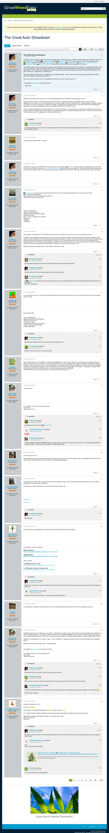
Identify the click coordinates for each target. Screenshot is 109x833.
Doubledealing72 (12, 487)
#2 (102, 95)
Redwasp (12, 63)
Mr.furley (82, 62)
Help (84, 826)
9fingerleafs (30, 64)
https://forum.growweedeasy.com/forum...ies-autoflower (39, 569)
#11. (99, 513)
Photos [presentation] (26, 45)
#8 (102, 359)
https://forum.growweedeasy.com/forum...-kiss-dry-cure (40, 552)
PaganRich (47, 61)
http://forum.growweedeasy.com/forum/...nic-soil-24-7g (39, 565)
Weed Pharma (93, 62)
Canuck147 (12, 393)
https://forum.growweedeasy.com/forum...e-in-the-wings (40, 556)
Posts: (10, 71)
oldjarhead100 (72, 62)
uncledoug (12, 300)
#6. (100, 259)
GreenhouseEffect (45, 64)
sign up (59, 27)
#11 (101, 478)
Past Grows (27, 502)
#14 (101, 630)
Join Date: (9, 70)
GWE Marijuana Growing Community (23, 20)
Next (101, 780)
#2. (100, 123)
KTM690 (12, 612)
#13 (101, 604)
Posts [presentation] (7, 45)
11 (86, 780)
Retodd (32, 61)
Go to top (101, 826)
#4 (102, 163)
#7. (100, 337)
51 (91, 780)
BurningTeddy (12, 461)
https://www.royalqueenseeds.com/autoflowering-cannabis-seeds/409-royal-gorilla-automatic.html (67, 754)
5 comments (31, 254)
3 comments (31, 726)
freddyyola (52, 62)
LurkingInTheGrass (53, 168)
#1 (102, 55)
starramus (62, 62)
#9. (100, 420)
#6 (102, 231)
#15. (99, 730)
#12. (99, 580)
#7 (102, 292)
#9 (102, 385)
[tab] (7, 45)
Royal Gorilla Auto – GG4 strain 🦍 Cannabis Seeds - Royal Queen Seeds (59, 752)
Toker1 (71, 167)
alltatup (29, 62)
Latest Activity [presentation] (17, 45)
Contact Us (92, 826)
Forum (9, 20)
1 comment (31, 119)
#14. (99, 668)
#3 (102, 137)
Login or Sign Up (100, 1)
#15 (101, 701)
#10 (101, 452)
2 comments (31, 333)
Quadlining (27, 499)
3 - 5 (97, 255)
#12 (101, 526)
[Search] (91, 8)
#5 (102, 190)
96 (95, 780)
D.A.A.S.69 (63, 61)
